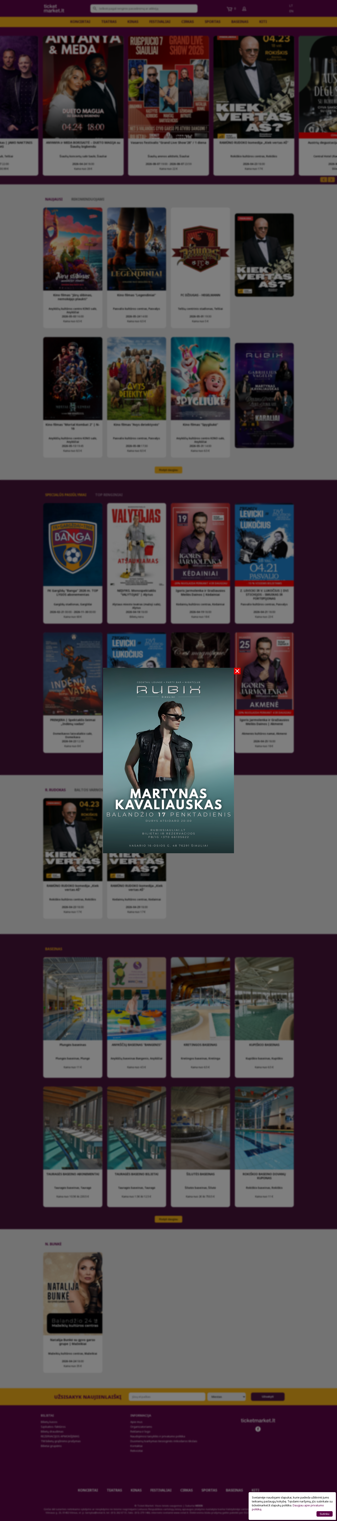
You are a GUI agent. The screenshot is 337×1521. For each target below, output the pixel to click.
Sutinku (324, 1514)
